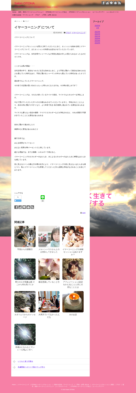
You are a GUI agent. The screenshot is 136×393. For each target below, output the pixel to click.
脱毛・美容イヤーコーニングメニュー (31, 12)
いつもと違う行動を (23, 361)
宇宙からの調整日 (25, 249)
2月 (97, 28)
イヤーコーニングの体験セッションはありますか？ (73, 252)
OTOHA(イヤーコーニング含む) (56, 12)
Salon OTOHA (24, 3)
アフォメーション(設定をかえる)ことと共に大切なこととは (73, 284)
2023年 (97, 32)
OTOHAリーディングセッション (80, 12)
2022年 (97, 34)
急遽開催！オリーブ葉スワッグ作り (29, 367)
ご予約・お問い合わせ (49, 15)
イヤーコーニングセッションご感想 (103, 384)
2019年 (97, 41)
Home (14, 12)
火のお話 (73, 315)
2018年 (97, 43)
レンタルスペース (113, 12)
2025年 (97, 26)
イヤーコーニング (78, 33)
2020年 (97, 38)
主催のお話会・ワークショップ (22, 15)
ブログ (37, 15)
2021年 (97, 36)
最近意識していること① (49, 282)
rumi (83, 213)
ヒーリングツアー (99, 12)
